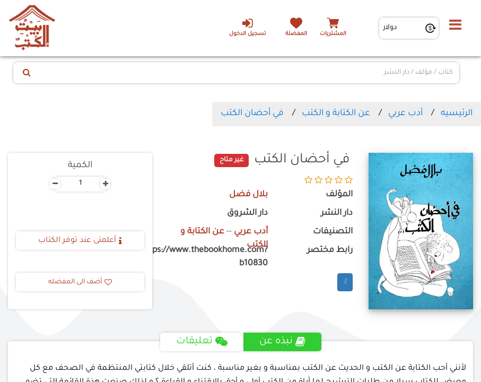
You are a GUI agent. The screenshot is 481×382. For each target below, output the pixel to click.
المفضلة (296, 34)
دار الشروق (247, 213)
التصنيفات (333, 232)
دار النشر (337, 213)
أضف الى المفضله (80, 282)
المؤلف (339, 194)
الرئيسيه (457, 113)
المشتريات (333, 34)
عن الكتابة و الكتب (336, 113)
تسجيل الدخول (247, 27)
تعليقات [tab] (202, 341)
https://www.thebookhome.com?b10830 (218, 257)
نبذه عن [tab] (282, 341)
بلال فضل (248, 194)
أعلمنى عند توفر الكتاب (80, 241)
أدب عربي (405, 113)
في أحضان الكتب (252, 113)
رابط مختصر (330, 250)
